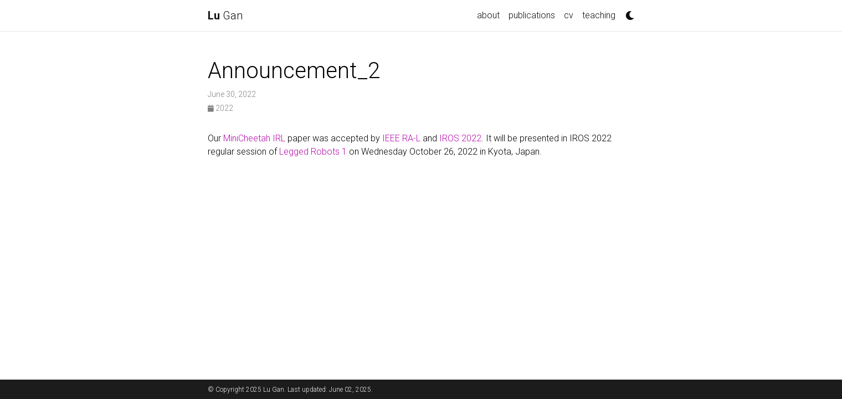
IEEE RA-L (401, 138)
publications (532, 15)
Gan (225, 15)
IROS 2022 (460, 138)
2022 (220, 108)
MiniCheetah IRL (254, 138)
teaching (598, 15)
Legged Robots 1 (313, 151)
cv (568, 15)
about (488, 15)
